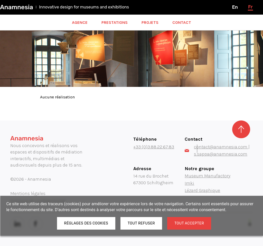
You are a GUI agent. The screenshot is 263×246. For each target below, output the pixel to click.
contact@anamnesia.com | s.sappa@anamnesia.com (217, 150)
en (235, 7)
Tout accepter (189, 223)
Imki (189, 183)
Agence (80, 22)
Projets (150, 22)
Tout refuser (141, 223)
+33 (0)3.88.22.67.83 (153, 147)
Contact (181, 22)
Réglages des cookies (86, 223)
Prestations (114, 22)
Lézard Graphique (202, 190)
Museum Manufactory (207, 176)
